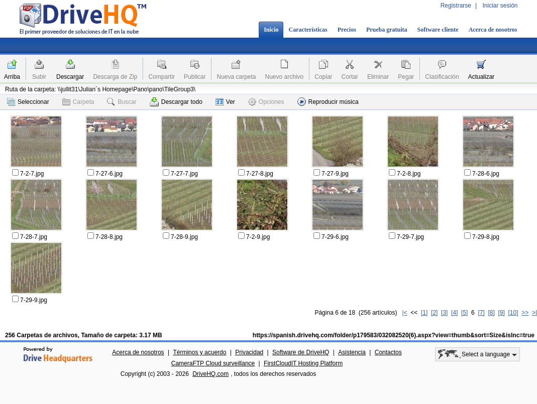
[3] (444, 312)
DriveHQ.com (210, 373)
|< (404, 312)
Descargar (70, 76)
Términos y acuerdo (199, 352)
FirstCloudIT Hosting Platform (303, 363)
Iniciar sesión (499, 5)
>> (524, 312)
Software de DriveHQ (300, 352)
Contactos (388, 352)
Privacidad (249, 352)
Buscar (121, 102)
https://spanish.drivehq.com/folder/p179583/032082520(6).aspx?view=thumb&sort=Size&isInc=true (393, 335)
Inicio (271, 29)
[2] (434, 312)
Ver (225, 101)
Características (307, 29)
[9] (501, 312)
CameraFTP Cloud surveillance (213, 363)
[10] (513, 312)
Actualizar (481, 76)
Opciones (266, 102)
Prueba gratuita (386, 29)
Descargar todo (176, 101)
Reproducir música (328, 101)
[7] (481, 312)
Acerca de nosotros (493, 29)
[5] (464, 312)
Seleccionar (28, 102)
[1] (424, 312)
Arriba (12, 76)
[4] (454, 312)
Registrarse (456, 5)
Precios (347, 29)
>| (534, 312)
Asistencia (352, 352)
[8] (491, 312)
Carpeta (78, 101)
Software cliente (438, 29)
